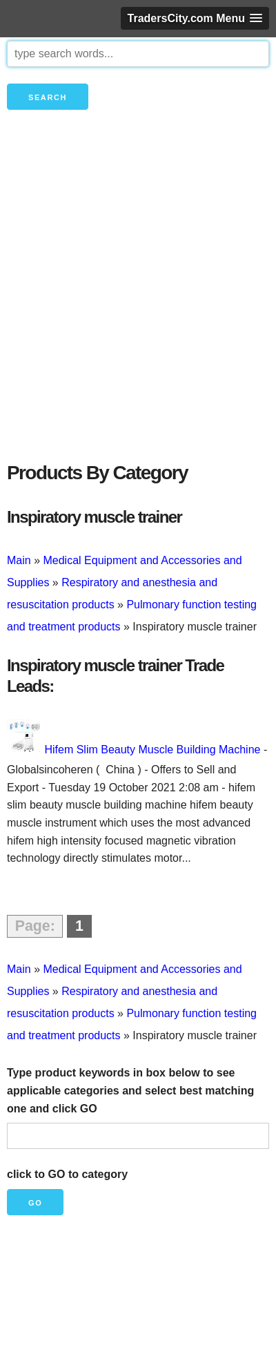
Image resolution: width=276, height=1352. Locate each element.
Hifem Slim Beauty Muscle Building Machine (152, 749)
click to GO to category (67, 1174)
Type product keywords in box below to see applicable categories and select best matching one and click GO (130, 1090)
